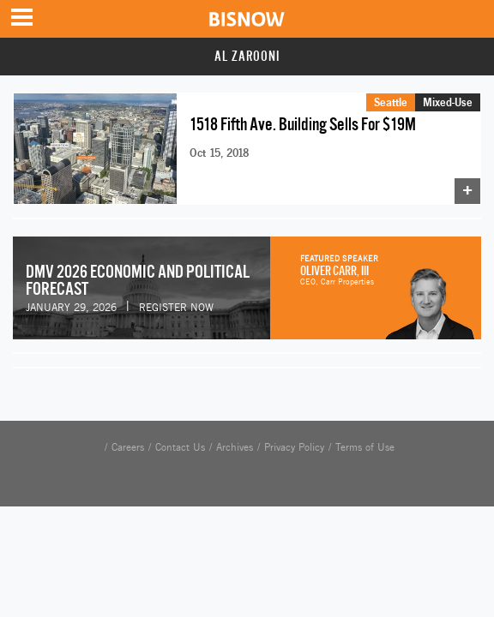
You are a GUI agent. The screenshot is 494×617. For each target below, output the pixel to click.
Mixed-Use (448, 102)
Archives (234, 447)
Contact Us (180, 447)
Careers (127, 447)
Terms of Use (365, 447)
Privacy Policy (294, 447)
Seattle (390, 102)
